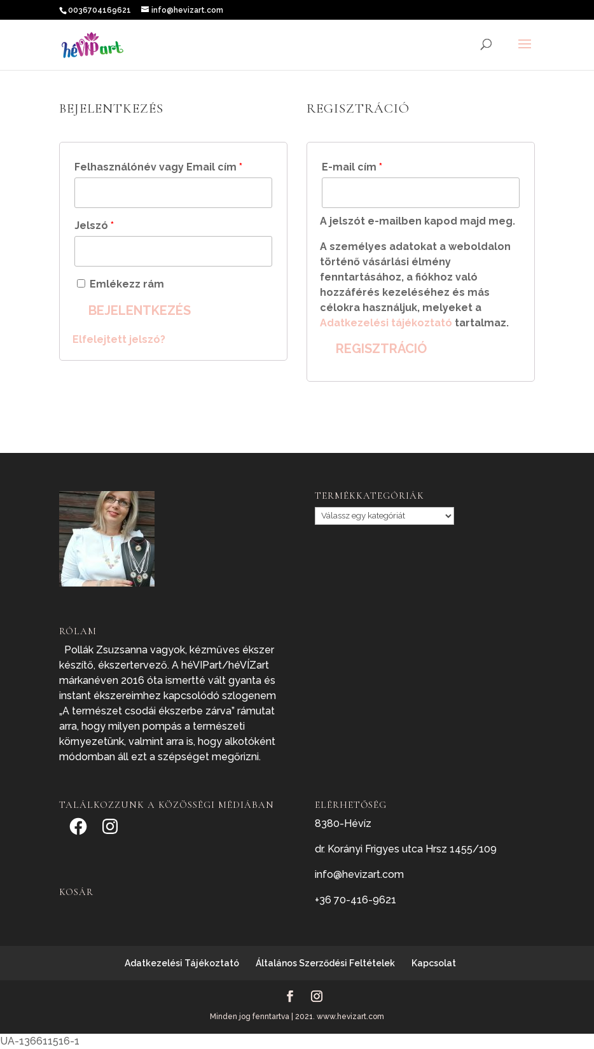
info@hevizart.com (359, 874)
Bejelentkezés (139, 310)
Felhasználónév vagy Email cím (158, 167)
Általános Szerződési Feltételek (325, 963)
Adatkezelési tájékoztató (386, 323)
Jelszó (94, 225)
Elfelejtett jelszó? (119, 339)
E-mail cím (352, 167)
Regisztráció (381, 348)
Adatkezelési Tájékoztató (182, 963)
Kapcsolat (433, 963)
